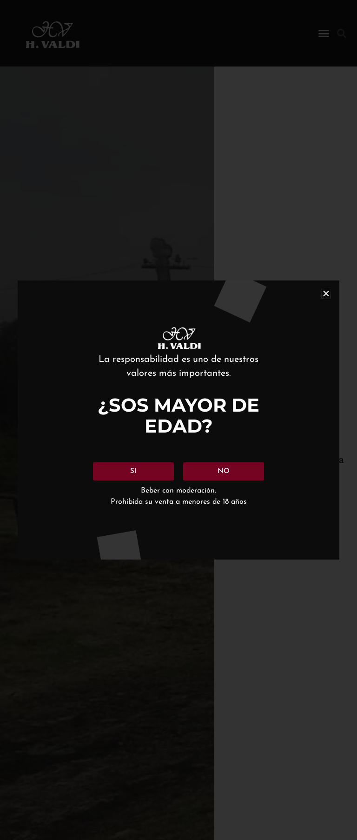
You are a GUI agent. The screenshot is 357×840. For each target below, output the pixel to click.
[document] (178, 420)
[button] (326, 294)
